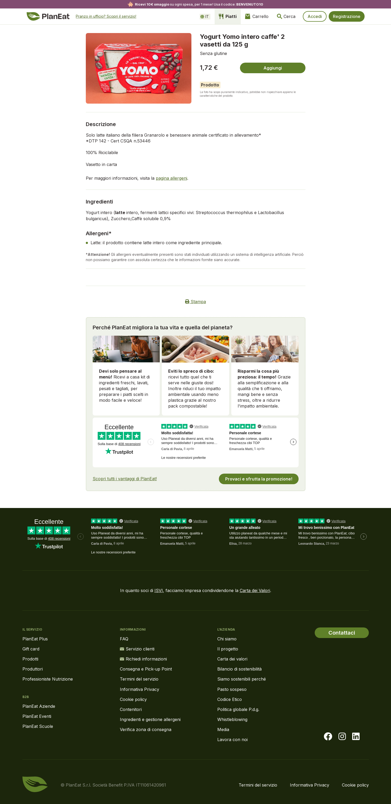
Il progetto (227, 648)
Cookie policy (133, 699)
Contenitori (131, 709)
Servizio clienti (137, 648)
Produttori (32, 669)
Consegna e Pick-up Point (146, 669)
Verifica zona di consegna (145, 729)
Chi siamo (227, 638)
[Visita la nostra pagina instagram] (342, 736)
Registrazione (346, 16)
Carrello (256, 16)
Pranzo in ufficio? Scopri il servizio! (106, 16)
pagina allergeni (171, 178)
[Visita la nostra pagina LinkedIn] (356, 736)
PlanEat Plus (35, 638)
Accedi (315, 16)
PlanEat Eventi (36, 716)
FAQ (124, 638)
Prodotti (30, 659)
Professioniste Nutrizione (47, 679)
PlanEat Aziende (38, 706)
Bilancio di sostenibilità (239, 669)
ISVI (158, 590)
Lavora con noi (232, 739)
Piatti (228, 16)
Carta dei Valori (255, 590)
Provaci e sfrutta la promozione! (258, 479)
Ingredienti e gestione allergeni (150, 719)
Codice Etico (229, 699)
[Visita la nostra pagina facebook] (328, 736)
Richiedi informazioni (143, 659)
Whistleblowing (232, 719)
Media (223, 729)
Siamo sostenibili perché (241, 679)
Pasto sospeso (232, 689)
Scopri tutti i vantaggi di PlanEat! (125, 478)
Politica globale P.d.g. (238, 709)
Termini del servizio (139, 679)
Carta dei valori (232, 659)
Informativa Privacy (139, 689)
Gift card (30, 648)
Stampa (195, 301)
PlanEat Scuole (37, 726)
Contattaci (341, 633)
